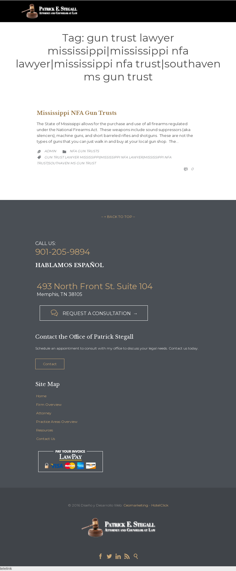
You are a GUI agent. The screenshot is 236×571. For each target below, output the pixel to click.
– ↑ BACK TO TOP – (118, 216)
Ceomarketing (135, 505)
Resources (44, 430)
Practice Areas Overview (57, 421)
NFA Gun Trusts (84, 151)
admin (50, 151)
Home (41, 396)
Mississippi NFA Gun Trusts (77, 113)
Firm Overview (49, 404)
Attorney (43, 413)
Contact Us (45, 438)
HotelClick (159, 505)
